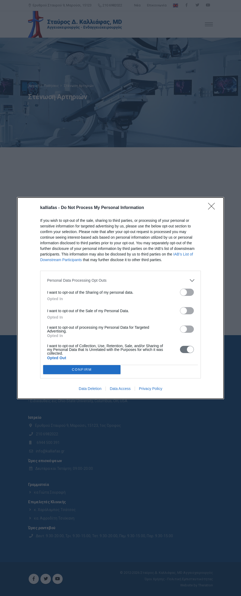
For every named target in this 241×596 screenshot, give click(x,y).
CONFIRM (82, 369)
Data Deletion (90, 388)
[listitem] (120, 280)
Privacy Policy (150, 388)
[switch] (187, 292)
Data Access (120, 388)
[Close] (213, 208)
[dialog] (120, 298)
